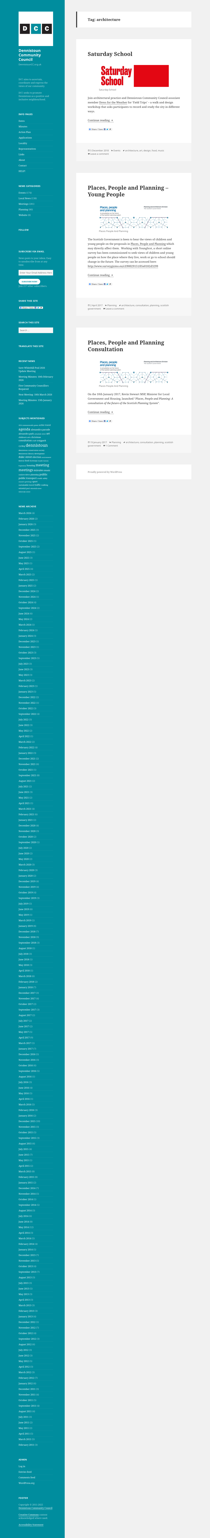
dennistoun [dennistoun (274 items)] (37, 445)
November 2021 (27, 764)
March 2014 (25, 1238)
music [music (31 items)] (47, 470)
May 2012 (24, 1361)
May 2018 (24, 965)
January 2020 (26, 875)
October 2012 (26, 1333)
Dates (22, 120)
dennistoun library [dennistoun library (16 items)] (26, 453)
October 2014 (26, 1199)
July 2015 (23, 1149)
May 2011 (24, 1428)
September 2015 (27, 1138)
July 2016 (23, 1082)
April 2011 (24, 1433)
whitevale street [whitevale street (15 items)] (24, 492)
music (161, 150)
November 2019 (27, 886)
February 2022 (26, 747)
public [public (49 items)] (43, 474)
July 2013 (23, 1283)
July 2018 (23, 953)
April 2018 (24, 970)
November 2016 (27, 1059)
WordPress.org (27, 1483)
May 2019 (24, 914)
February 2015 (26, 1177)
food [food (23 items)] (27, 460)
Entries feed (25, 1471)
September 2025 (27, 546)
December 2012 (27, 1322)
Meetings (23, 203)
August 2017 (25, 1015)
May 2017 (24, 1032)
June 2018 (24, 959)
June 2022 (24, 725)
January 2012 (26, 1383)
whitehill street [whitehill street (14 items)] (35, 488)
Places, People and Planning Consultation (126, 346)
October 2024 (26, 602)
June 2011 (24, 1422)
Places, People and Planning (148, 244)
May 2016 (24, 1093)
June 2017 (24, 1026)
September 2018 (27, 942)
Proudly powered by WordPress (105, 472)
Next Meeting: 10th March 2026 (35, 394)
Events (22, 192)
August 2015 (25, 1143)
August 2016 (25, 1076)
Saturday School (110, 53)
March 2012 (25, 1372)
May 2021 (24, 797)
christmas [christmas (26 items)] (36, 437)
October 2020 (26, 836)
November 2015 (27, 1126)
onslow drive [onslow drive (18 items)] (24, 475)
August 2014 (25, 1210)
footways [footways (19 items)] (34, 460)
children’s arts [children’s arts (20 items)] (25, 437)
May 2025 (24, 563)
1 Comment (112, 445)
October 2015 (26, 1132)
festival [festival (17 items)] (21, 461)
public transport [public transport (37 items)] (28, 478)
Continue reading (101, 120)
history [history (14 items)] (45, 461)
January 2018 (26, 987)
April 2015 (24, 1165)
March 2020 (25, 864)
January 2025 (26, 585)
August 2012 (25, 1344)
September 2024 (27, 608)
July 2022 (23, 719)
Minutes (23, 126)
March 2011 (25, 1439)
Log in (22, 1466)
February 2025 (26, 580)
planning (154, 305)
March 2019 (25, 920)
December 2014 (27, 1188)
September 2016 (27, 1071)
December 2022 (27, 697)
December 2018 (27, 931)
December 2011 (27, 1389)
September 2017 (27, 1009)
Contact (23, 165)
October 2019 (26, 892)
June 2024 (24, 613)
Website (23, 215)
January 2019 (26, 926)
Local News (25, 198)
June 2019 (24, 909)
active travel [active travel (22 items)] (45, 425)
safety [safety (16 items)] (45, 478)
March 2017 (25, 1043)
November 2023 (27, 647)
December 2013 (27, 1255)
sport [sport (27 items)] (34, 481)
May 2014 (24, 1227)
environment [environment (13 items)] (46, 457)
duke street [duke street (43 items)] (25, 457)
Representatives (27, 148)
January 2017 (26, 1048)
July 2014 (23, 1216)
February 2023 (26, 686)
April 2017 (24, 1037)
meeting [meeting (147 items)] (42, 465)
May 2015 (24, 1160)
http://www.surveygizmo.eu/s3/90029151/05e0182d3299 (123, 266)
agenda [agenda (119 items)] (24, 429)
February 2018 (26, 981)
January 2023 (26, 691)
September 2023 (27, 658)
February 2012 (26, 1377)
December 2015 (27, 1121)
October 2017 (26, 1004)
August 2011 (25, 1411)
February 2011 (26, 1444)
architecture (131, 150)
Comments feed (27, 1477)
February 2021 (26, 814)
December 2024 (27, 591)
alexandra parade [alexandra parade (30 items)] (40, 429)
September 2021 (27, 775)
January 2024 (26, 635)
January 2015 (26, 1182)
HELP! (22, 171)
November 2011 (27, 1394)
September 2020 (27, 842)
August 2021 (25, 780)
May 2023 (24, 674)
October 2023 (26, 652)
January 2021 (26, 820)
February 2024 (26, 630)
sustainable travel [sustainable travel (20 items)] (26, 485)
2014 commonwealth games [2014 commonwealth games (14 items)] (28, 425)
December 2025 (27, 529)
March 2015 (25, 1171)
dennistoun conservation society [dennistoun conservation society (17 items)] (31, 450)
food (154, 150)
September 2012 (27, 1338)
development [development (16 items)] (39, 453)
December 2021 (27, 758)
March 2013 (25, 1305)
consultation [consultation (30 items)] (25, 440)
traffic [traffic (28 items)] (38, 484)
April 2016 (24, 1098)
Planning (23, 209)
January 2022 (26, 753)
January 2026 (26, 524)
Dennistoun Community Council (30, 55)
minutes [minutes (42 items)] (38, 470)
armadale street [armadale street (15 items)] (40, 434)
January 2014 (26, 1249)
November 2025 (27, 535)
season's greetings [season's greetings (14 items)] (25, 482)
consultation (142, 305)
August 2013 (25, 1277)
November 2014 (27, 1193)
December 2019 (27, 881)
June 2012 (24, 1355)
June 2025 (24, 557)
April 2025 (24, 568)
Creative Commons (29, 1514)
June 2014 (24, 1221)
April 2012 (24, 1366)
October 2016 (26, 1065)
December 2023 (27, 641)
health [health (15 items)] (40, 461)
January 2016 (26, 1115)
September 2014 (27, 1204)
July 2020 (23, 847)
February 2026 (26, 518)
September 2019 (27, 898)
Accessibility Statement (31, 1524)
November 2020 (27, 831)
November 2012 (27, 1327)
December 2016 (27, 1054)
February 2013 (26, 1310)
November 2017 (27, 998)
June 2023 (24, 669)
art (140, 150)
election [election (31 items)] (37, 457)
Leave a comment (99, 153)
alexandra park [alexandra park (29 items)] (26, 433)
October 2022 (26, 708)
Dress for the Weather (113, 102)
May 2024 (24, 619)
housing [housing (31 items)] (31, 465)
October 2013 (26, 1266)
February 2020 (26, 870)
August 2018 (25, 948)
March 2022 (25, 741)
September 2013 (27, 1271)
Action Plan (25, 132)
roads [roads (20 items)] (39, 478)
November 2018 (27, 937)
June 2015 (24, 1154)
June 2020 (24, 853)
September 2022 (27, 714)
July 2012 (23, 1350)
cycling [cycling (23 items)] (22, 446)
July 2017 (23, 1020)
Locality (23, 143)
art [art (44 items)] (48, 433)
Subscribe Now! (29, 281)
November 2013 (27, 1260)
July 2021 (23, 786)
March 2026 (25, 513)
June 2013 (24, 1288)
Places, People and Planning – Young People (128, 191)
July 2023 (23, 663)
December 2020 (27, 825)
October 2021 (26, 769)
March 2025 (25, 574)
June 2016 (24, 1087)
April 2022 (24, 736)
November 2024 (27, 596)
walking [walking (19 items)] (44, 485)
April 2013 (24, 1299)
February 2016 (26, 1110)
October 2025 (26, 541)
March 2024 (25, 624)
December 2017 (27, 992)
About (22, 160)
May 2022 (24, 730)
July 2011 (23, 1416)
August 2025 (25, 552)
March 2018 (25, 976)
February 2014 (26, 1244)
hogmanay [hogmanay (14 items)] (22, 466)
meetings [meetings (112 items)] (26, 470)
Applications (25, 137)
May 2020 (24, 859)
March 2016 (25, 1104)
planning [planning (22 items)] (34, 474)
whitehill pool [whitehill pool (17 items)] (24, 488)
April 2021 (24, 803)
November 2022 (27, 702)
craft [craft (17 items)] (34, 440)
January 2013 (26, 1316)
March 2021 (25, 808)
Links (21, 154)
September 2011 (27, 1405)
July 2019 (23, 903)
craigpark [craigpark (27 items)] (41, 440)
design (147, 150)
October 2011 (26, 1400)
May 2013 (24, 1294)
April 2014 (24, 1232)
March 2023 (25, 680)
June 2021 (24, 792)
